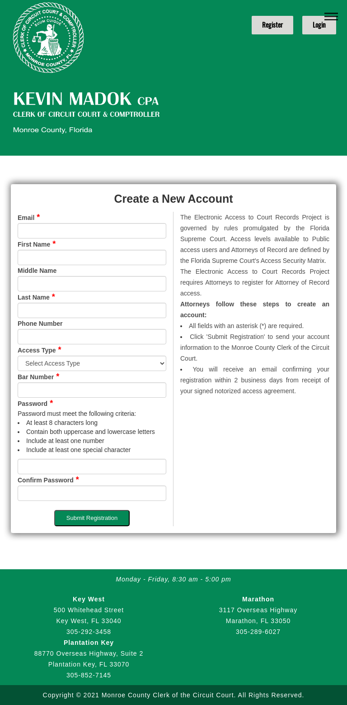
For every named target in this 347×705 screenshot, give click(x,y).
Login (319, 24)
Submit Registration (91, 517)
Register (272, 24)
